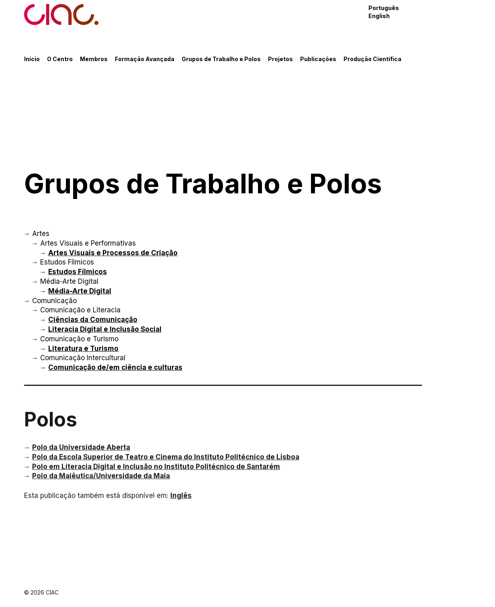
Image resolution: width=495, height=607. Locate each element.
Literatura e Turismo (83, 349)
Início (32, 58)
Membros (94, 58)
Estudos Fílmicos (77, 272)
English (379, 15)
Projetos (280, 58)
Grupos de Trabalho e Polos (221, 58)
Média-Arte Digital (79, 291)
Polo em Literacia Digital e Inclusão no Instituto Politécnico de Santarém (156, 471)
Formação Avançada (144, 58)
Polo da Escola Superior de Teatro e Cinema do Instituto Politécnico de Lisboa (165, 461)
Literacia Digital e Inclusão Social (105, 329)
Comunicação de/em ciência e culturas (115, 367)
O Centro (60, 58)
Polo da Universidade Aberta (81, 452)
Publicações (318, 58)
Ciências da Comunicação (92, 320)
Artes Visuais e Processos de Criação (113, 253)
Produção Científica (372, 58)
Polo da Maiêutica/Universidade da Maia (101, 480)
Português (383, 7)
